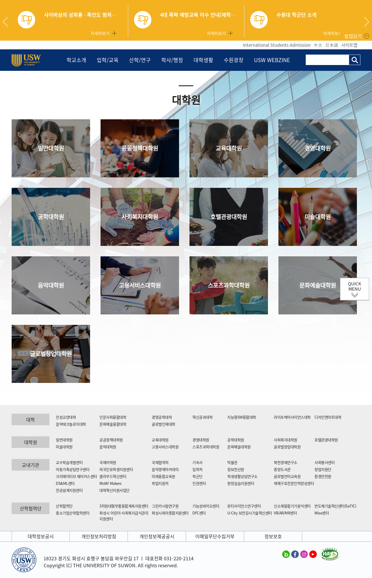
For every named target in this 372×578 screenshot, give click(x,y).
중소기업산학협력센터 (72, 513)
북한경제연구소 (285, 462)
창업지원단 (322, 469)
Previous (7, 21)
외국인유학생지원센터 (116, 469)
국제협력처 (160, 462)
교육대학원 (229, 148)
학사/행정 (172, 60)
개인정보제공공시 (157, 536)
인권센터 (199, 483)
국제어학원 (107, 462)
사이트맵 (349, 45)
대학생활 (203, 60)
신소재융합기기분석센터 (292, 506)
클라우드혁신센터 (112, 476)
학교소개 (76, 60)
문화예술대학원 (317, 285)
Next (366, 21)
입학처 (197, 469)
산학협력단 (64, 506)
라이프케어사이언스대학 (292, 417)
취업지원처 (160, 483)
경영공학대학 (162, 417)
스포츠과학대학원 (229, 285)
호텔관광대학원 (228, 217)
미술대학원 (318, 217)
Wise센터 (321, 513)
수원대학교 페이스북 (295, 553)
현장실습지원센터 (240, 483)
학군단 (197, 476)
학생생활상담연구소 (242, 476)
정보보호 (273, 536)
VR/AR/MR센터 (285, 513)
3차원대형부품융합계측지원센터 (123, 506)
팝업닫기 (353, 36)
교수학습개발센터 (69, 462)
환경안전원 (322, 476)
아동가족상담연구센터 (72, 469)
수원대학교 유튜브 (313, 553)
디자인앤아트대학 (327, 417)
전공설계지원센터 (69, 490)
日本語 (331, 45)
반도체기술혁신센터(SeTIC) (335, 506)
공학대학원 (51, 217)
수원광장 (234, 60)
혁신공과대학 (202, 417)
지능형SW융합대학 (241, 417)
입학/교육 (108, 60)
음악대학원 (51, 285)
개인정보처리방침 (98, 536)
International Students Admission (277, 45)
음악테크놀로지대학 (71, 424)
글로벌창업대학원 (51, 354)
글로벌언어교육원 (287, 476)
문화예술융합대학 (112, 424)
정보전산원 (235, 469)
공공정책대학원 (139, 148)
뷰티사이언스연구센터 (244, 506)
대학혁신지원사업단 (114, 490)
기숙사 (197, 462)
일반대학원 (51, 148)
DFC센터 (199, 513)
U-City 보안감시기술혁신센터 (249, 513)
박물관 (232, 462)
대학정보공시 (41, 536)
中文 (318, 45)
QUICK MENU (354, 286)
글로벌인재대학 (163, 424)
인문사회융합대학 (112, 417)
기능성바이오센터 (205, 506)
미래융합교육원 (163, 476)
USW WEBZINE (272, 60)
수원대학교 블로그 (286, 553)
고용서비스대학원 (140, 285)
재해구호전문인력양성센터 (294, 483)
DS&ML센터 (65, 483)
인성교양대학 (66, 417)
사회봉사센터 (324, 462)
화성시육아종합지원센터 (170, 513)
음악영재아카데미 (165, 469)
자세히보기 (100, 33)
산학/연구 (140, 60)
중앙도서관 (282, 469)
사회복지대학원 (139, 217)
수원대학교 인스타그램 (304, 553)
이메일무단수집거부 (215, 536)
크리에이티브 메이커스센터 (76, 476)
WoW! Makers (110, 483)
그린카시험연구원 (165, 506)
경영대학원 (318, 148)
